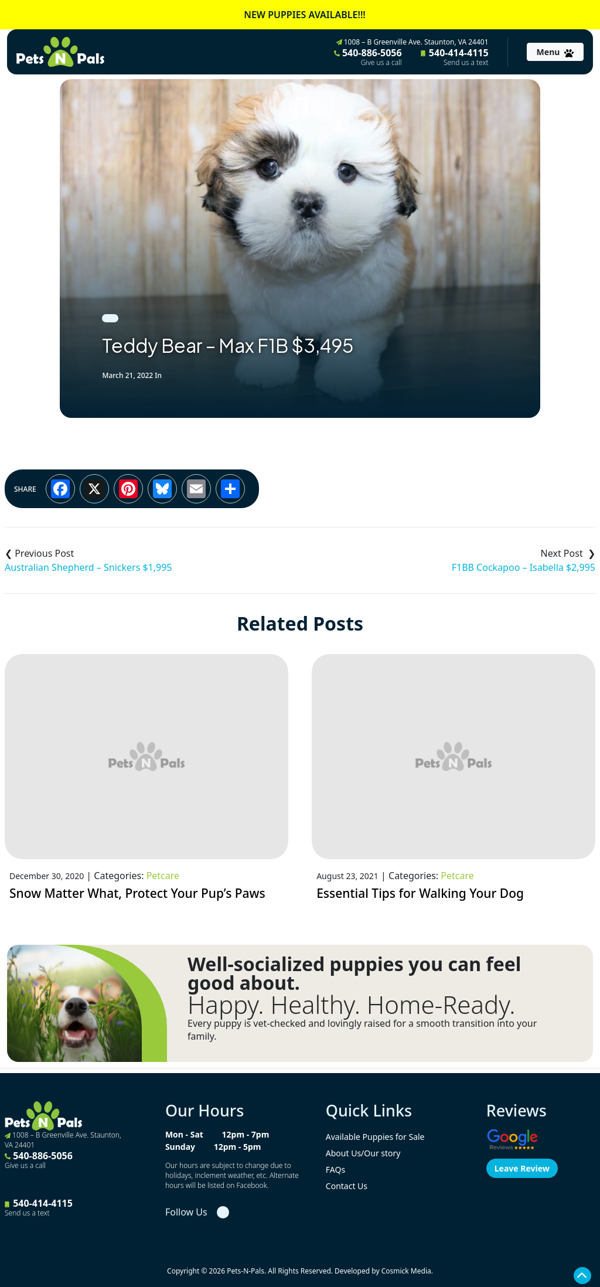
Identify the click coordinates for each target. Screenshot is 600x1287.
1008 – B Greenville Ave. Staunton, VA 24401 (412, 42)
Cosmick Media (406, 1271)
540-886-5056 (368, 56)
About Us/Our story (363, 1153)
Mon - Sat (184, 1134)
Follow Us (186, 1212)
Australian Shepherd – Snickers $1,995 (88, 567)
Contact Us (346, 1185)
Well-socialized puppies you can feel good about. (354, 973)
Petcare (162, 875)
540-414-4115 (455, 56)
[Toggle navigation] (555, 52)
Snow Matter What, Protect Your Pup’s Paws (137, 893)
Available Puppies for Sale (375, 1136)
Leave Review (522, 1168)
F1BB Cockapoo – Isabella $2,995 (523, 567)
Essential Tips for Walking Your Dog (420, 893)
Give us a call (381, 63)
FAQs (335, 1169)
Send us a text (466, 63)
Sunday (180, 1146)
